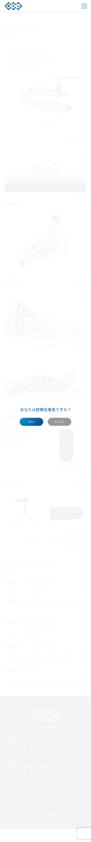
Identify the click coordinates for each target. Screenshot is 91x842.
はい (31, 421)
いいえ (59, 421)
